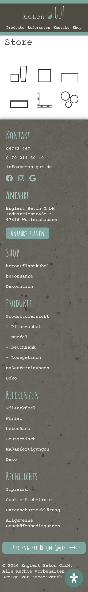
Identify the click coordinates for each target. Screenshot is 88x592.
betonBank (18, 429)
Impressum (18, 489)
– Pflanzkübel (23, 327)
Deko (11, 378)
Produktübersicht (27, 316)
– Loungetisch (23, 358)
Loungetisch (21, 439)
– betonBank (21, 347)
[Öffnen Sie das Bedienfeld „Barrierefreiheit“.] (74, 578)
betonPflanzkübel (27, 266)
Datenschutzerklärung (33, 510)
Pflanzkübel (21, 408)
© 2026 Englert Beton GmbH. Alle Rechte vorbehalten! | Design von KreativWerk (37, 571)
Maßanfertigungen (27, 368)
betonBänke (19, 276)
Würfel (14, 418)
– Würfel (16, 337)
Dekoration (19, 286)
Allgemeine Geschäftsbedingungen (33, 523)
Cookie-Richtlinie (29, 500)
